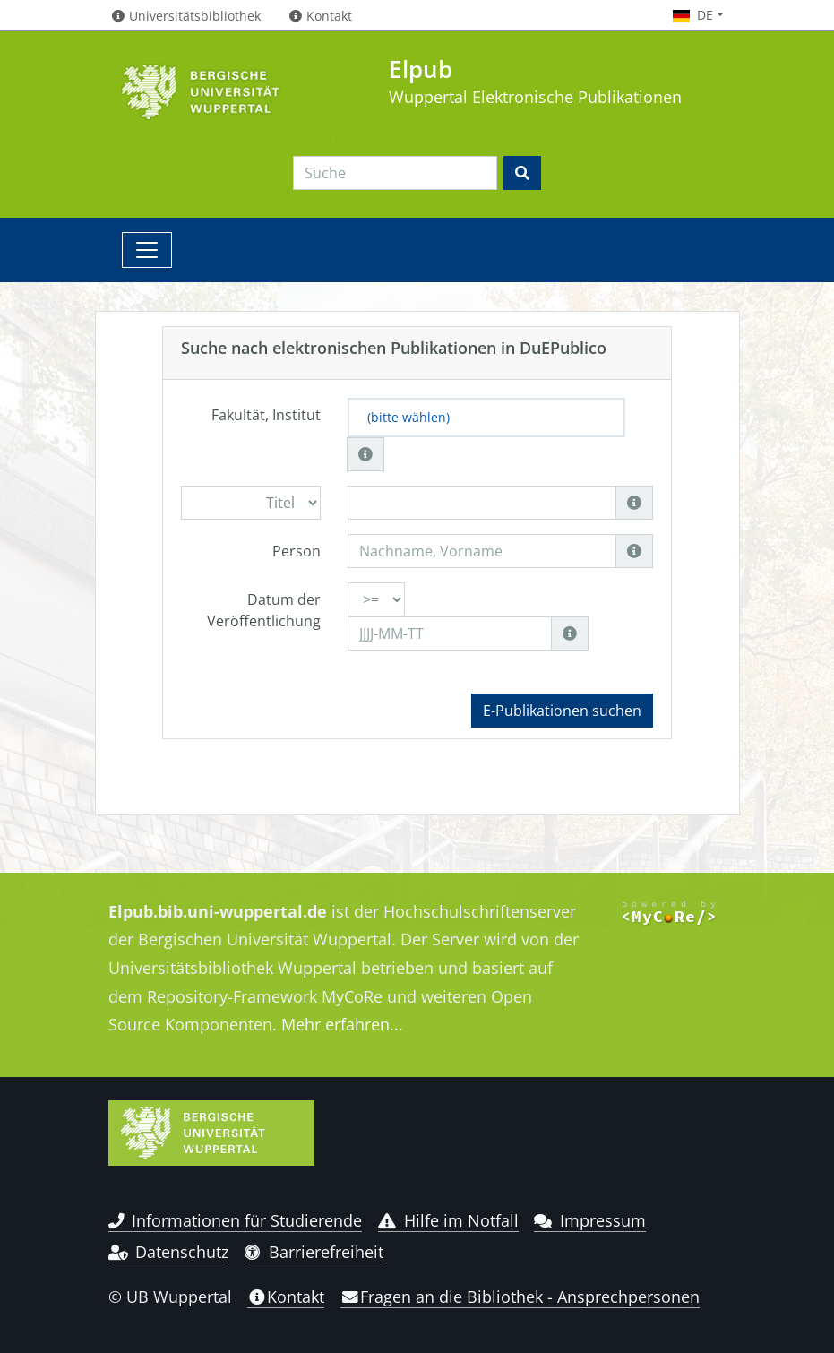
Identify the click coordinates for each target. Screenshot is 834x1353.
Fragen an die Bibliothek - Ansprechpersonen (520, 1296)
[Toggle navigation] (147, 250)
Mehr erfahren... (342, 1024)
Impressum (590, 1220)
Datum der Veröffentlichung (264, 610)
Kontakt (285, 1296)
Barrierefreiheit (314, 1252)
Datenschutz (168, 1252)
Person (296, 551)
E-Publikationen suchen (562, 710)
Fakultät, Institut (266, 415)
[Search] (395, 173)
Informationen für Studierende (235, 1220)
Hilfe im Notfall (448, 1220)
